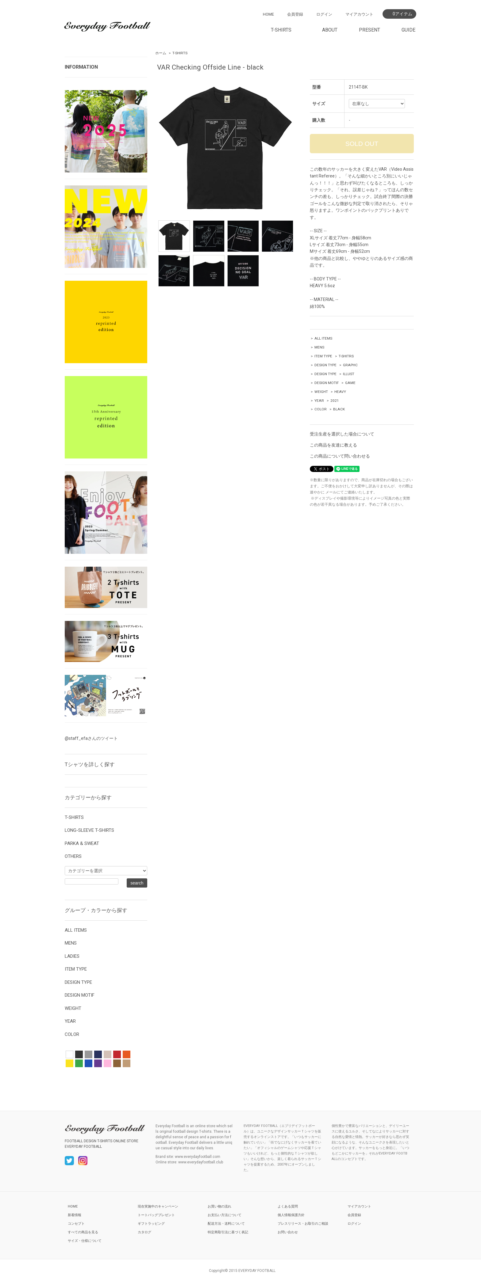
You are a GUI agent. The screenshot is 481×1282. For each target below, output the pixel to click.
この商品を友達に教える (333, 445)
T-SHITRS (346, 356)
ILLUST (348, 374)
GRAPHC (350, 365)
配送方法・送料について (226, 1224)
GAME (350, 383)
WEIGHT (321, 392)
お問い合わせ (288, 1232)
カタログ (144, 1232)
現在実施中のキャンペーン (158, 1206)
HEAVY (340, 392)
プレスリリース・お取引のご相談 (303, 1224)
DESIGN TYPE (325, 365)
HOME (268, 14)
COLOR (320, 409)
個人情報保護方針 (291, 1215)
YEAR (319, 400)
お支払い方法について (224, 1215)
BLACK (339, 409)
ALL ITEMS (323, 338)
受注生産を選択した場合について (342, 434)
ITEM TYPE (323, 356)
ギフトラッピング (151, 1224)
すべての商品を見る (83, 1232)
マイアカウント (359, 14)
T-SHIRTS (179, 53)
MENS (319, 347)
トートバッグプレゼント (156, 1215)
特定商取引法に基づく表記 (228, 1232)
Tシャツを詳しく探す (90, 764)
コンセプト (76, 1224)
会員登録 (295, 14)
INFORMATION (81, 67)
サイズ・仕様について (85, 1241)
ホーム (160, 53)
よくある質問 (288, 1206)
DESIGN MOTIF (326, 383)
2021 (334, 400)
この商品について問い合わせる (340, 456)
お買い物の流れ (219, 1206)
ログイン (324, 14)
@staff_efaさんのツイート (91, 738)
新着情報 (74, 1215)
